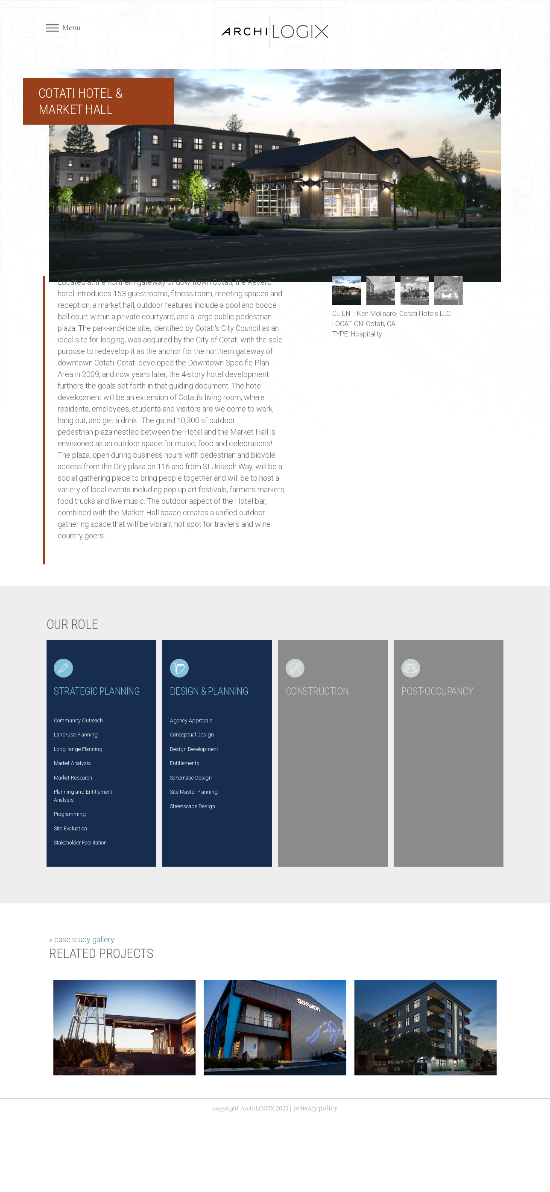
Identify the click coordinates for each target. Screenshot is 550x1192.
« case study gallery (81, 1010)
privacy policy (320, 1182)
